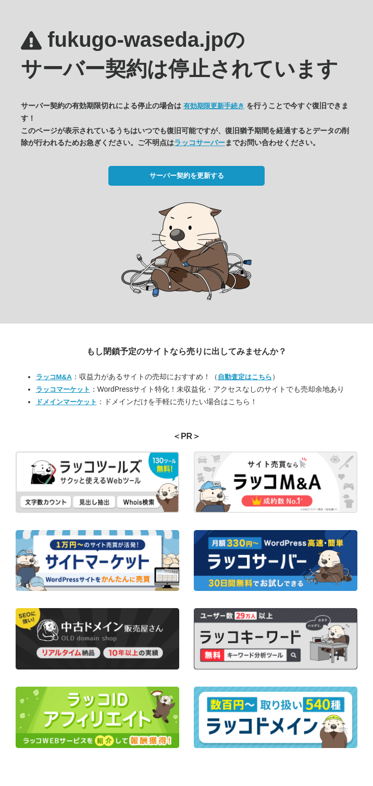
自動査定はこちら (245, 377)
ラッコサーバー (199, 142)
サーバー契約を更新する (187, 175)
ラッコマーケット (63, 389)
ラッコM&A (54, 377)
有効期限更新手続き (213, 106)
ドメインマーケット (66, 402)
